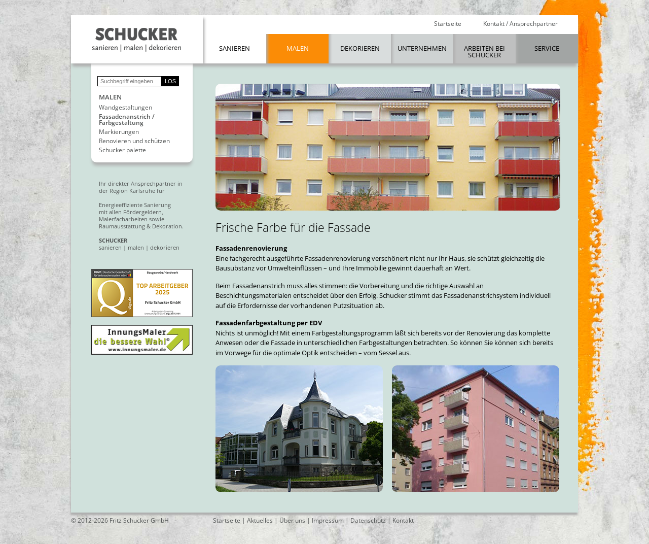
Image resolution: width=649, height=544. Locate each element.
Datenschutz (368, 520)
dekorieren (164, 247)
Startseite (447, 24)
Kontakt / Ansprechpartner (520, 24)
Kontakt (403, 520)
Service (546, 48)
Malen (297, 48)
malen (136, 247)
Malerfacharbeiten (123, 219)
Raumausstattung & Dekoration (140, 226)
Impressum (328, 520)
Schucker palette (122, 150)
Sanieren (234, 48)
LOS (170, 81)
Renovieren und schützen (134, 141)
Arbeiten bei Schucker (484, 51)
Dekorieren (360, 48)
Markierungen (119, 132)
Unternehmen (422, 48)
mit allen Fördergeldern (130, 212)
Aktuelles (260, 520)
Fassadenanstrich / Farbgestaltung (127, 120)
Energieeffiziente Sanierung (135, 205)
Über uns (292, 520)
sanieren (110, 247)
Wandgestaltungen (125, 108)
